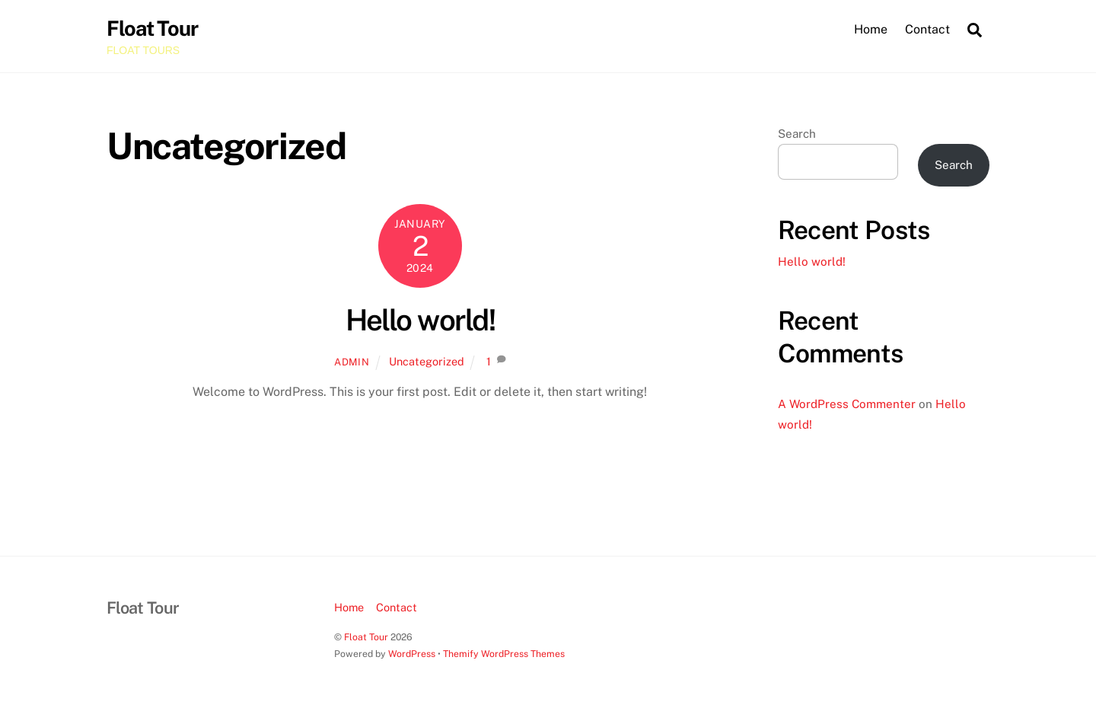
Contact (927, 29)
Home (870, 29)
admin (351, 362)
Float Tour (366, 637)
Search (797, 133)
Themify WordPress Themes (504, 653)
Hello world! (420, 320)
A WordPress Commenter (847, 403)
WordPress (411, 653)
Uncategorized (426, 361)
